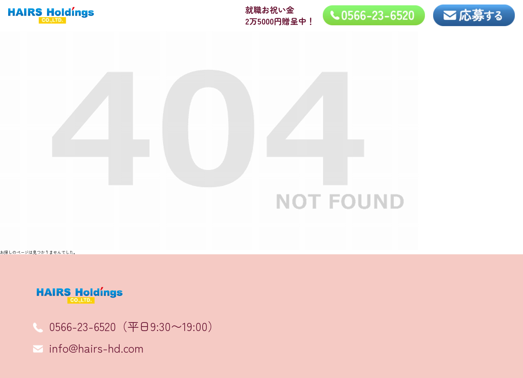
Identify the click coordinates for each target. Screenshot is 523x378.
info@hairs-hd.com (96, 348)
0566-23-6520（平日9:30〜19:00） (134, 326)
